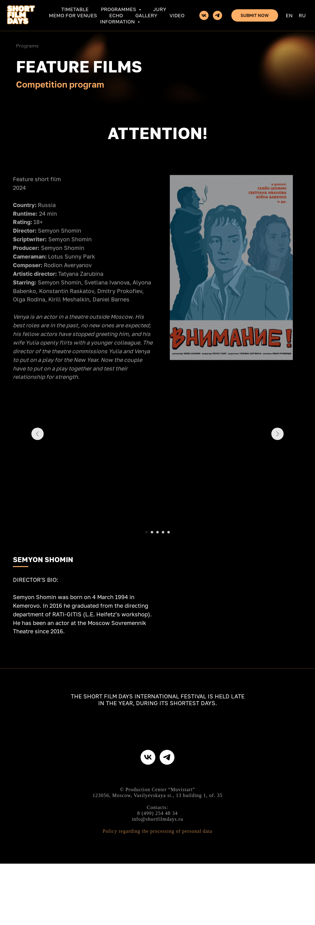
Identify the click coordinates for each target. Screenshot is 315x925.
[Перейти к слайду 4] (163, 532)
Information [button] (118, 21)
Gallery (146, 15)
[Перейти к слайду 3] (157, 532)
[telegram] (217, 15)
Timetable (75, 9)
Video (177, 15)
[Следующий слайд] (277, 454)
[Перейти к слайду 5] (168, 532)
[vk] (204, 15)
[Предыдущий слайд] (37, 454)
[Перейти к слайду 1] (146, 532)
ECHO (116, 15)
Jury (159, 9)
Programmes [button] (119, 9)
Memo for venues (73, 15)
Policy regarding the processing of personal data (157, 892)
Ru (302, 15)
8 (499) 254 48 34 (157, 874)
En (289, 15)
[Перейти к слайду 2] (152, 532)
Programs (27, 46)
